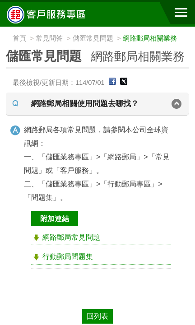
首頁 (19, 38)
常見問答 (49, 38)
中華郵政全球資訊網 (56, 14)
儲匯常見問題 (93, 38)
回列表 (97, 316)
